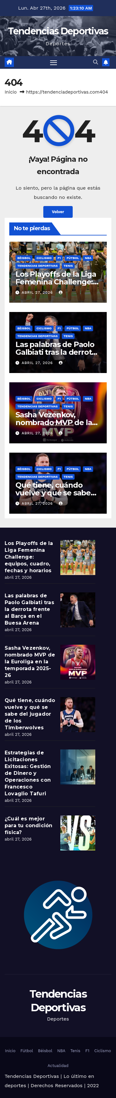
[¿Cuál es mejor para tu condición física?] (77, 832)
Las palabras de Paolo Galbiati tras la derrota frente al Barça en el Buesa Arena (29, 609)
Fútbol (73, 258)
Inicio (11, 92)
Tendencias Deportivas (58, 31)
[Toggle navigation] (53, 62)
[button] (95, 62)
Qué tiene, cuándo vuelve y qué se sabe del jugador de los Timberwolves (30, 714)
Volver (58, 211)
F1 (59, 258)
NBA (88, 258)
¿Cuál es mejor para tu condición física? (28, 825)
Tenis (68, 265)
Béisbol (24, 258)
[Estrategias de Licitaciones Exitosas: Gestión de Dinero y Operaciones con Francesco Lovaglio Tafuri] (77, 766)
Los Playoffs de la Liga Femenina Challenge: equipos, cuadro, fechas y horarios (29, 556)
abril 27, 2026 (38, 292)
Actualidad (58, 1065)
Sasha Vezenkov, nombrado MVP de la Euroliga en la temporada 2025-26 (30, 661)
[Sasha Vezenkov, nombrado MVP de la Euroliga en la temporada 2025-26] (77, 662)
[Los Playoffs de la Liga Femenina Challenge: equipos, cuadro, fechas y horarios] (77, 557)
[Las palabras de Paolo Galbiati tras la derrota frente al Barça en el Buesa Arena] (77, 609)
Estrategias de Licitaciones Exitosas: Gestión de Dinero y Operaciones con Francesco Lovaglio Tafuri (28, 773)
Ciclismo (44, 258)
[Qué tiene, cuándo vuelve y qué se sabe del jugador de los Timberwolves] (77, 714)
